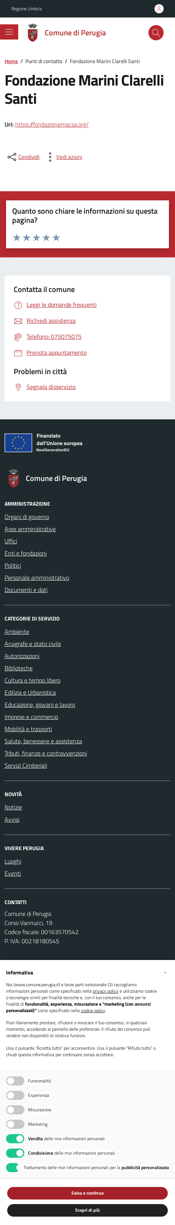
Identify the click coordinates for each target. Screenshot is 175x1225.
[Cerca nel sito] (156, 32)
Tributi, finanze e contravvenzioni (46, 753)
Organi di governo (27, 516)
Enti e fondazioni (26, 553)
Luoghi (13, 861)
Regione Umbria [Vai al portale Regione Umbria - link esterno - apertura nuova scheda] (26, 8)
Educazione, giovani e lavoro (40, 704)
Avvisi (12, 819)
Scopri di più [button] (87, 1210)
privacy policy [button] (105, 991)
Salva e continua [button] (87, 1192)
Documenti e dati (26, 589)
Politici (13, 565)
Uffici (11, 541)
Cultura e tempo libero (32, 680)
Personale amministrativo (37, 577)
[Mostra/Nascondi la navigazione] (9, 31)
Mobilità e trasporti (28, 728)
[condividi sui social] (23, 157)
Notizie (13, 807)
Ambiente (17, 631)
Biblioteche (19, 668)
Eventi (13, 873)
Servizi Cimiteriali (26, 765)
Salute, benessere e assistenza (43, 741)
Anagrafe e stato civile (33, 643)
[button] (165, 972)
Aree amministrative (30, 528)
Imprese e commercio (31, 716)
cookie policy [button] (93, 1011)
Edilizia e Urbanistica (30, 692)
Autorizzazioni (22, 655)
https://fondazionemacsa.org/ (51, 124)
